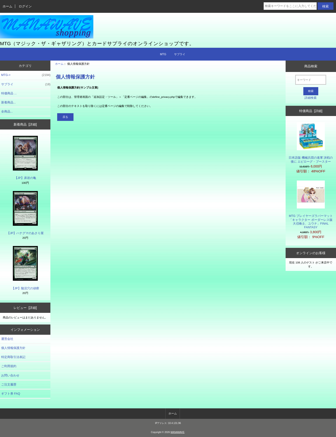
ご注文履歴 (8, 384)
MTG (163, 54)
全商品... (7, 111)
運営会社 (7, 339)
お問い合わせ (10, 375)
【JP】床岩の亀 (25, 158)
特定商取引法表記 (13, 357)
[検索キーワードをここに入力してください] (290, 6)
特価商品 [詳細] (310, 111)
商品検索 (310, 66)
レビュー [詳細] (25, 308)
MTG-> (25, 75)
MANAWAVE (177, 432)
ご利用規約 (8, 366)
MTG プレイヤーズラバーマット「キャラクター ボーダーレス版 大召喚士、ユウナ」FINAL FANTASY (311, 205)
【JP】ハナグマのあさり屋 (25, 213)
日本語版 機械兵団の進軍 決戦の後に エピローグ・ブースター (311, 142)
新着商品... (8, 102)
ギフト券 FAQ (10, 393)
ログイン (25, 6)
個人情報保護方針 (13, 348)
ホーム (7, 6)
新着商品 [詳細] (25, 124)
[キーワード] (310, 80)
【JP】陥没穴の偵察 (25, 268)
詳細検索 (310, 97)
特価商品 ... (9, 93)
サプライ (179, 54)
